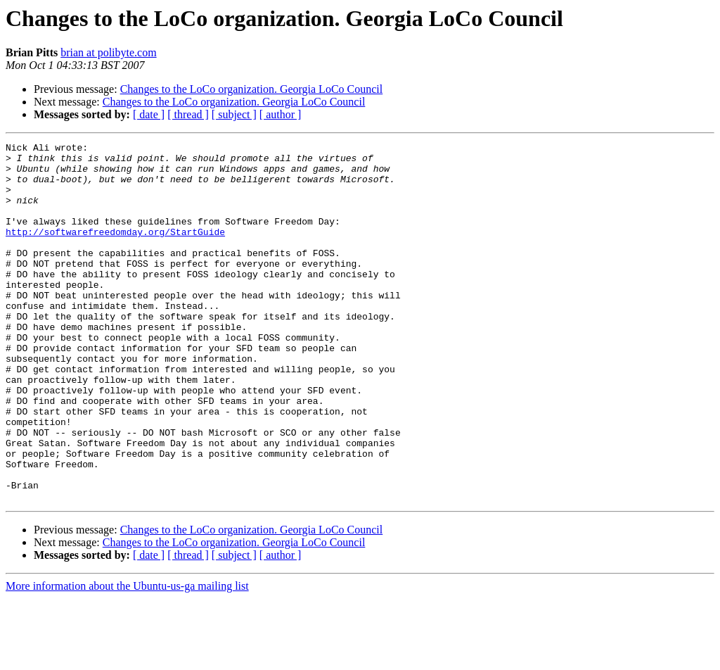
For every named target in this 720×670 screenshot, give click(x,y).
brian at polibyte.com (108, 52)
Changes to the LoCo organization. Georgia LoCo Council (251, 89)
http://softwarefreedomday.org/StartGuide (115, 250)
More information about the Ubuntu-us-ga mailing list (127, 658)
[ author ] (280, 114)
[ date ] (149, 114)
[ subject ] (234, 114)
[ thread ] (188, 114)
